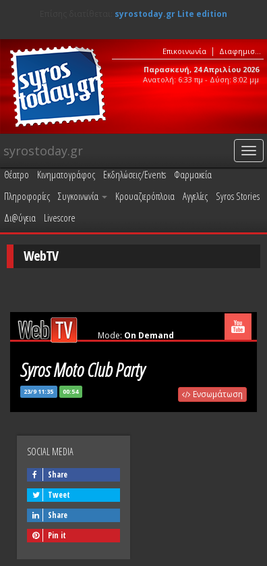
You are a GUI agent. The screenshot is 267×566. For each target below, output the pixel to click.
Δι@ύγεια (20, 217)
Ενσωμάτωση (212, 394)
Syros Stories (238, 196)
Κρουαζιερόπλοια (145, 196)
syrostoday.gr (43, 151)
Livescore (60, 217)
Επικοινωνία (184, 51)
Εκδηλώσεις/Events (134, 174)
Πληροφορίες (27, 196)
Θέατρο (16, 174)
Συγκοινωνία (82, 196)
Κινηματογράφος (66, 174)
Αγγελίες (195, 196)
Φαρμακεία (193, 174)
